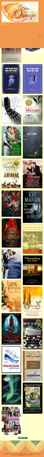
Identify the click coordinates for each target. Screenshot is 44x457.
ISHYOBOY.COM (29, 455)
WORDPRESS (14, 455)
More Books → (24, 437)
